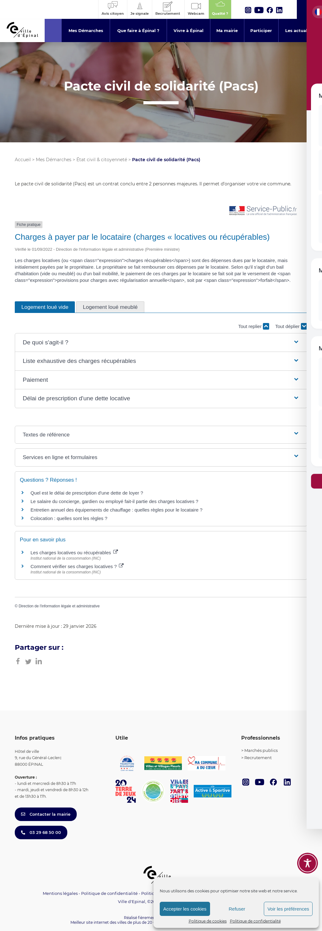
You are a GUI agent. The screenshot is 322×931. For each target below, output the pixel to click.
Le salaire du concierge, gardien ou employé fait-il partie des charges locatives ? (114, 501)
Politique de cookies (208, 921)
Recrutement (258, 757)
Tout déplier (291, 326)
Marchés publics (261, 750)
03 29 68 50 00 (41, 832)
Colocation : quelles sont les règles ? (69, 518)
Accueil (23, 159)
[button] (161, 342)
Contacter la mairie (45, 814)
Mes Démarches (53, 159)
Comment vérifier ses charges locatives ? (77, 566)
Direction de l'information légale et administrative (59, 606)
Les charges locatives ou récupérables (74, 552)
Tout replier (253, 326)
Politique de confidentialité (255, 921)
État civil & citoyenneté (101, 159)
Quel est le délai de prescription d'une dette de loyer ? (87, 493)
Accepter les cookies (185, 909)
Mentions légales (60, 893)
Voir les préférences (288, 909)
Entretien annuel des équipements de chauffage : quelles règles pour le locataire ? (117, 509)
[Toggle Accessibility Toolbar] (307, 863)
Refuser (237, 909)
